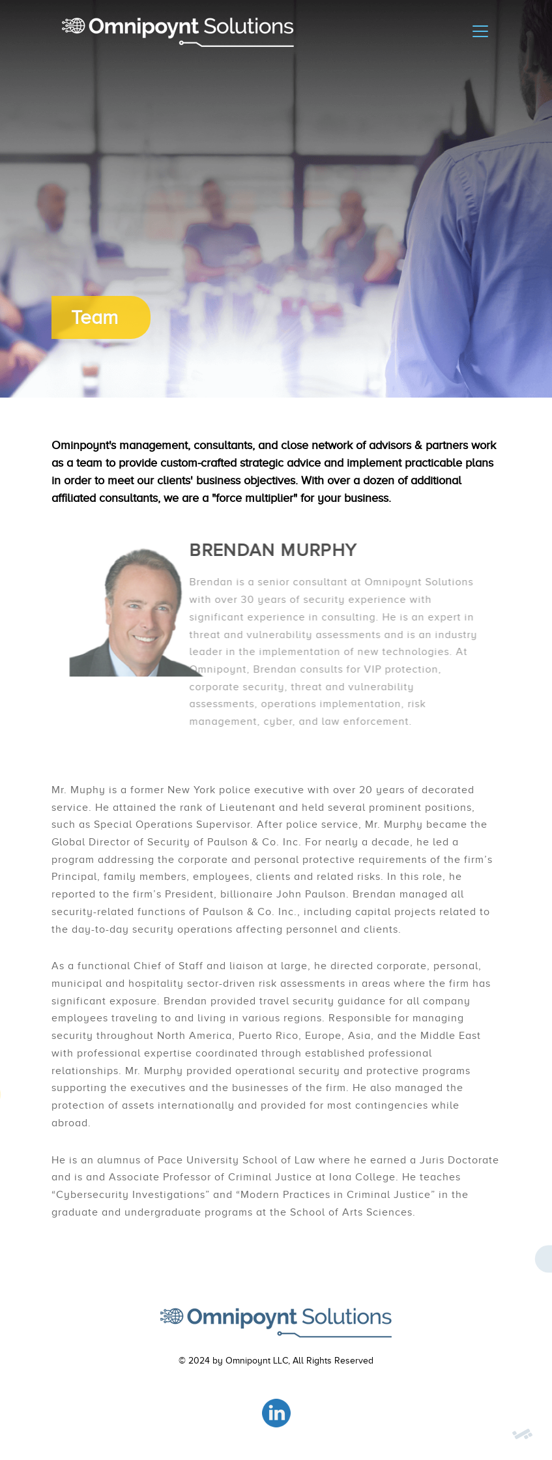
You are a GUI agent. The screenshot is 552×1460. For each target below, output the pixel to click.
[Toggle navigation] (480, 31)
